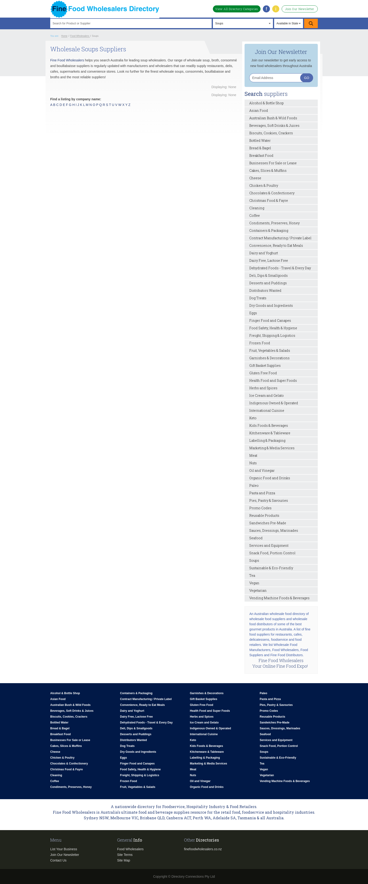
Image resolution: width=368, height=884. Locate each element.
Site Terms (125, 855)
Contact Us (58, 860)
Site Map (123, 860)
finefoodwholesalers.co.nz (203, 849)
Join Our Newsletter (299, 9)
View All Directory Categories (236, 9)
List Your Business (63, 849)
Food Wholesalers (130, 849)
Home (64, 36)
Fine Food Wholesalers (67, 60)
